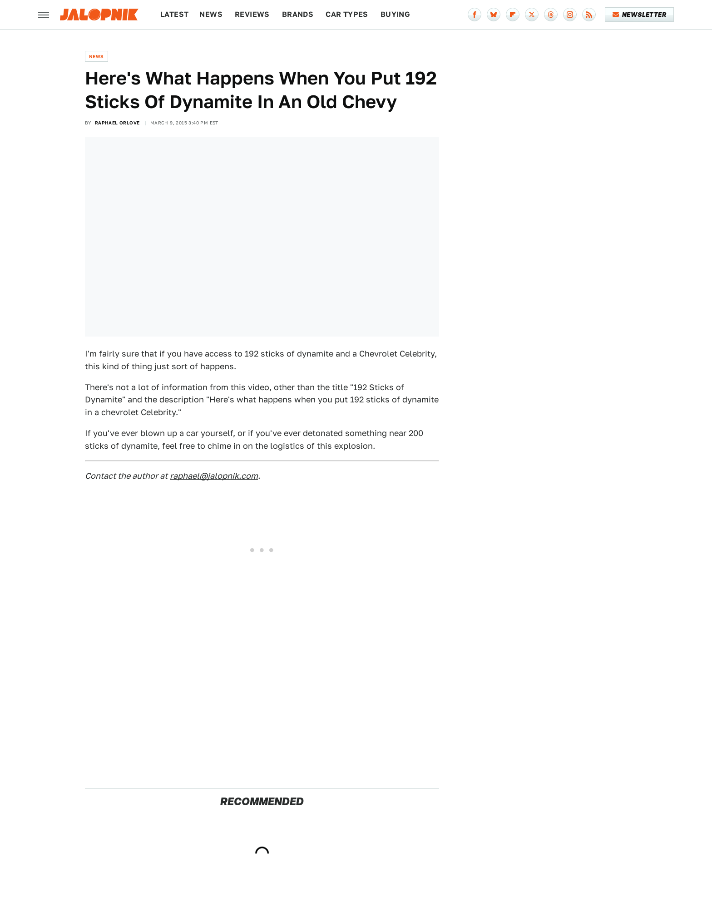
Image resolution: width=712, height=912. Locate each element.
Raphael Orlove (117, 122)
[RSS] (589, 14)
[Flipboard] (512, 14)
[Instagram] (570, 14)
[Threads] (551, 14)
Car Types (347, 14)
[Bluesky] (493, 14)
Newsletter (640, 14)
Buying (395, 14)
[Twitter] (532, 14)
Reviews (252, 14)
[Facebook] (474, 14)
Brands (297, 14)
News (210, 14)
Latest (174, 14)
